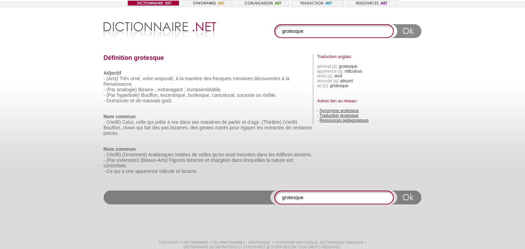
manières (210, 122)
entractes (275, 127)
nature (278, 160)
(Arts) (112, 78)
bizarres (195, 160)
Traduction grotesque (339, 115)
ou (258, 95)
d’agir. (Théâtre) (264, 122)
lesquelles (254, 160)
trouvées (246, 154)
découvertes (267, 78)
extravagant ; (171, 89)
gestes (206, 127)
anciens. (303, 154)
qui (150, 122)
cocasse (246, 95)
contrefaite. (115, 165)
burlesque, (199, 95)
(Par (110, 89)
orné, (135, 78)
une (130, 171)
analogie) (127, 89)
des (208, 78)
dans (185, 122)
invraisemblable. (204, 89)
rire (174, 122)
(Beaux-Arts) (154, 160)
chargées (220, 160)
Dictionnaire (196, 243)
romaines (243, 78)
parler (234, 122)
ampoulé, (164, 78)
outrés (221, 127)
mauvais (151, 100)
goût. (167, 100)
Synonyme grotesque (339, 110)
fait (147, 127)
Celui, (128, 122)
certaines (302, 127)
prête (160, 122)
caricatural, (224, 95)
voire (148, 78)
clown (129, 127)
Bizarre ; (147, 89)
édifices (284, 154)
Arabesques (161, 154)
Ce (109, 171)
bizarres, (179, 127)
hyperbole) (128, 95)
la (182, 78)
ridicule (166, 171)
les (260, 127)
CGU (215, 243)
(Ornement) (134, 154)
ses (195, 122)
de (138, 100)
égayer (248, 127)
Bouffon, (150, 95)
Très (124, 78)
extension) (128, 160)
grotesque (259, 243)
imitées (182, 154)
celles (205, 154)
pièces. (111, 133)
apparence (146, 171)
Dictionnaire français (341, 243)
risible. (270, 95)
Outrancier (117, 100)
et (132, 100)
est (289, 160)
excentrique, (173, 95)
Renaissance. (118, 84)
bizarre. (189, 171)
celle (141, 122)
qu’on (218, 154)
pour (234, 127)
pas (165, 127)
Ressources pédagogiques (344, 120)
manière (193, 78)
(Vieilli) (113, 122)
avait (231, 154)
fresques (222, 78)
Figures (177, 160)
